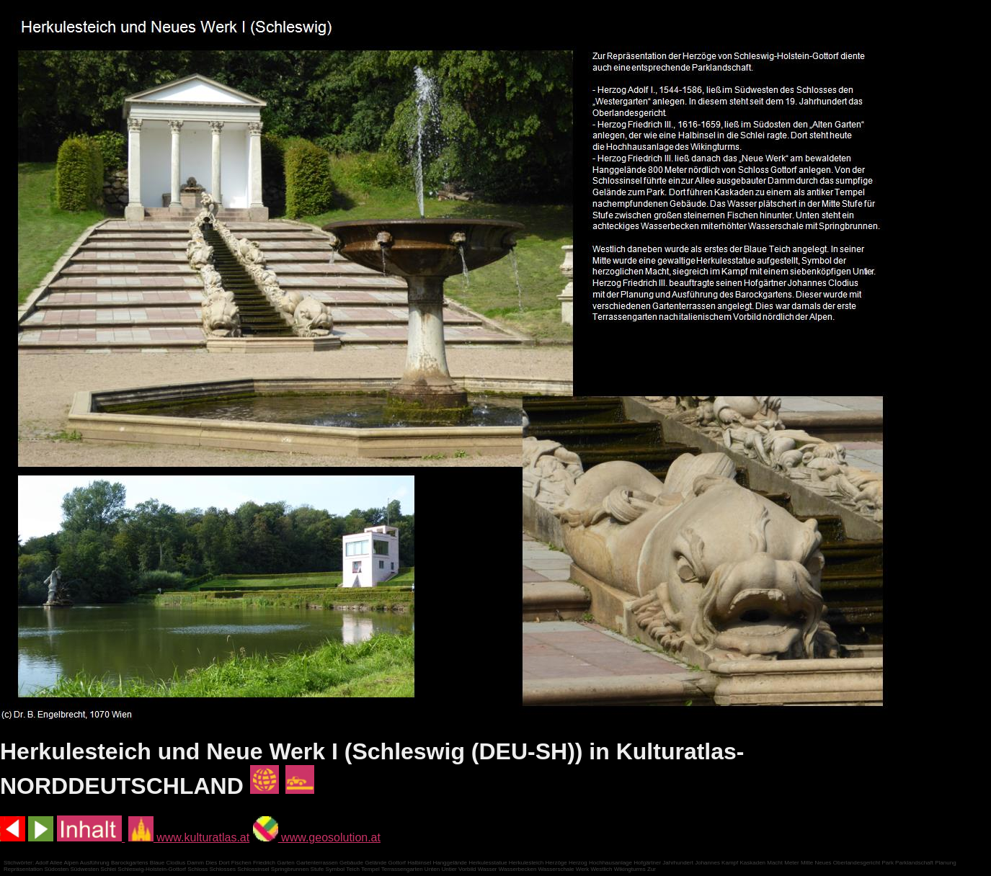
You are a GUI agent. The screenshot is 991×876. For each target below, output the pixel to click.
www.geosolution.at (317, 837)
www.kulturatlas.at (188, 837)
